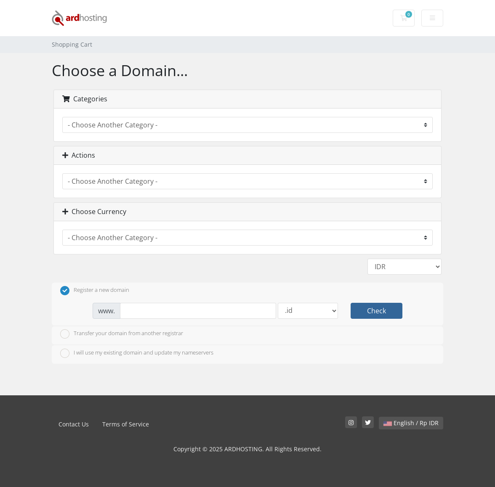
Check (376, 310)
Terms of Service (125, 424)
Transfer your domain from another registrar (121, 334)
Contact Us (74, 424)
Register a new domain (94, 290)
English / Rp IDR (411, 423)
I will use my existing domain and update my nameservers (136, 353)
